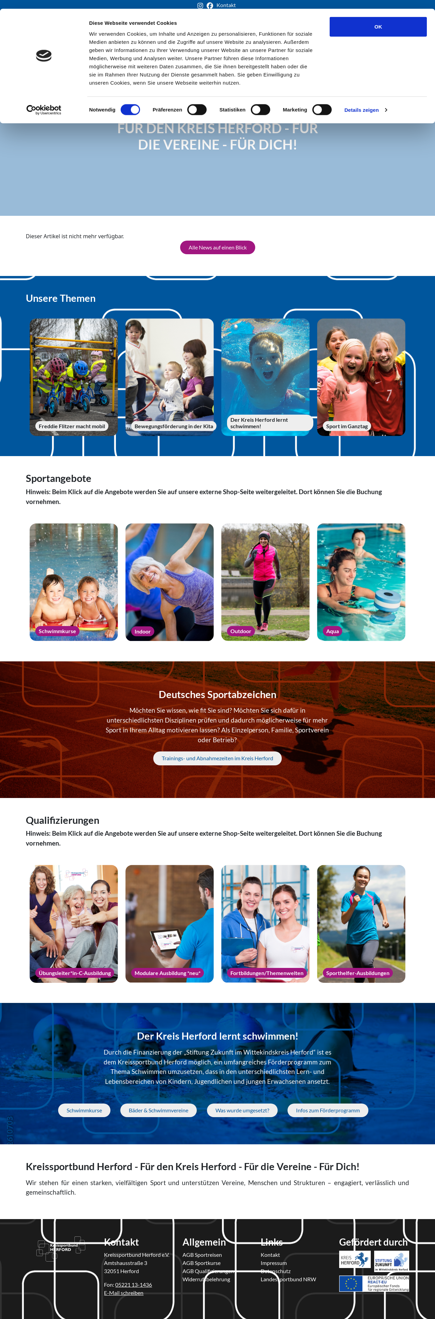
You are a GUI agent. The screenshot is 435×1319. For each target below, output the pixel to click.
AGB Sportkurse (201, 1262)
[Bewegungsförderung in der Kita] (170, 376)
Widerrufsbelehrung (206, 1278)
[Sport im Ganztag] (361, 376)
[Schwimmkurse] (74, 581)
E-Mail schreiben (123, 1292)
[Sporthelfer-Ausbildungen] (361, 923)
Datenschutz (276, 1270)
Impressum (274, 1262)
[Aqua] (361, 581)
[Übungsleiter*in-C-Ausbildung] (74, 923)
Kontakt (270, 1254)
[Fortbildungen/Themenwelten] (265, 923)
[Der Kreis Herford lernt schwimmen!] (265, 376)
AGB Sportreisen (202, 1254)
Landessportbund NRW (288, 1278)
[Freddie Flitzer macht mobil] (74, 376)
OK (378, 18)
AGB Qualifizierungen (208, 1270)
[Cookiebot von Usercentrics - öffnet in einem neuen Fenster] (44, 101)
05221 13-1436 (133, 1284)
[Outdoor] (265, 581)
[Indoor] (170, 581)
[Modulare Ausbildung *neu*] (170, 923)
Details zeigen (361, 101)
